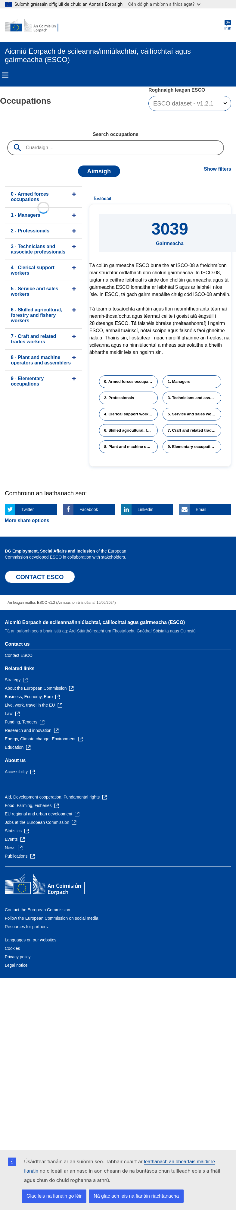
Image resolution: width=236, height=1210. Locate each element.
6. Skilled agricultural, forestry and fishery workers (131, 430)
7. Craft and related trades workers (194, 430)
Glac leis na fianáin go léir (54, 1196)
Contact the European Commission (37, 909)
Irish (227, 25)
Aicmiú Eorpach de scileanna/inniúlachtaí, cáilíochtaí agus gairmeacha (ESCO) (95, 622)
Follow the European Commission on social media (51, 918)
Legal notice (16, 965)
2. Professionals (119, 397)
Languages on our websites (30, 939)
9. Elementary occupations (192, 446)
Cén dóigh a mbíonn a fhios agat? (164, 4)
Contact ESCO (19, 655)
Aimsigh (99, 171)
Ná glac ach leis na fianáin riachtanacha (136, 1196)
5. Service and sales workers (194, 414)
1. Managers (179, 381)
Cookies (12, 948)
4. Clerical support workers (129, 414)
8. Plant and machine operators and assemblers (131, 446)
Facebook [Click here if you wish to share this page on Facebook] (88, 509)
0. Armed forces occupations (131, 381)
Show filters (217, 169)
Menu (5, 75)
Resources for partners (26, 926)
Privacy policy (18, 956)
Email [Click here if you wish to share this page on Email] (201, 509)
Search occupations (115, 134)
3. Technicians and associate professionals (194, 397)
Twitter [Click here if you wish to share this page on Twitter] (27, 509)
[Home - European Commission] (34, 25)
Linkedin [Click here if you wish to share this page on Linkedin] (145, 509)
